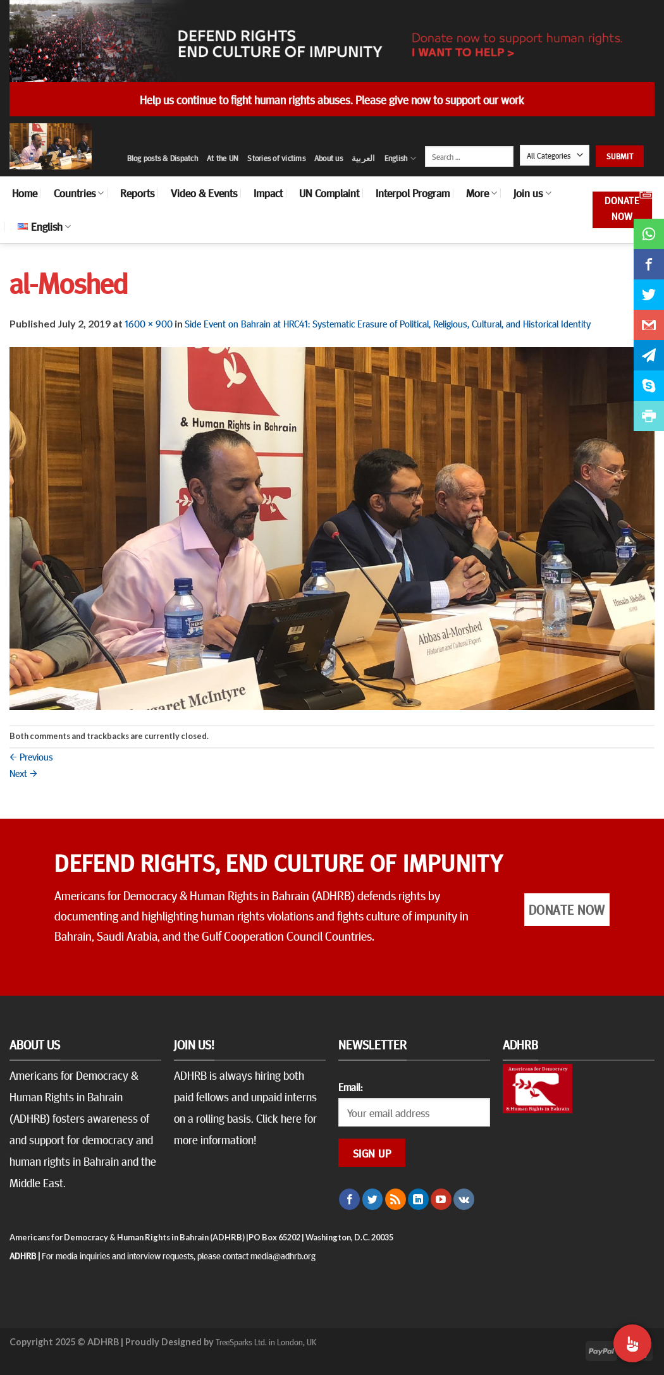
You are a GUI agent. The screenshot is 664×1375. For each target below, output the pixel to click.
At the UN (222, 158)
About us (328, 158)
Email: (350, 1086)
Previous (31, 756)
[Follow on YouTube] (441, 1199)
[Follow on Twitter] (372, 1199)
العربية (364, 158)
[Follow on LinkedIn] (418, 1199)
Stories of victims (276, 158)
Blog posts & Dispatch (162, 158)
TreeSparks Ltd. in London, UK (266, 1341)
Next (23, 772)
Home (24, 192)
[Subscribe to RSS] (395, 1199)
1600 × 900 (149, 323)
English (400, 158)
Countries (79, 192)
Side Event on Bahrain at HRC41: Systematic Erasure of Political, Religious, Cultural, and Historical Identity (388, 323)
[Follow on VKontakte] (463, 1199)
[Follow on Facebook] (349, 1199)
